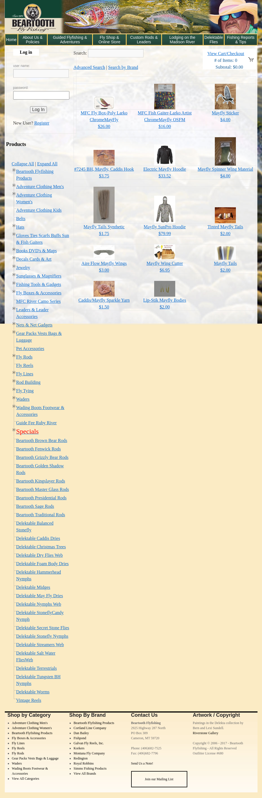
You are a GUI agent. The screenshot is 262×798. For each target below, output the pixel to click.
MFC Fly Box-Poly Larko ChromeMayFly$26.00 (104, 120)
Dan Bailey (81, 733)
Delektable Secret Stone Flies (42, 627)
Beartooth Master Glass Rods (42, 489)
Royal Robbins (84, 763)
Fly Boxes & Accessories (38, 292)
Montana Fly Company (89, 753)
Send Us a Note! (142, 763)
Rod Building (28, 382)
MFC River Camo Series (38, 301)
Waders (23, 399)
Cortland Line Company (90, 728)
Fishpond (80, 738)
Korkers (79, 748)
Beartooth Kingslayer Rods (40, 481)
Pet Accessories (30, 348)
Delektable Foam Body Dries (42, 563)
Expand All (47, 163)
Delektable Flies (213, 39)
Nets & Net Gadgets (34, 325)
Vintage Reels (28, 700)
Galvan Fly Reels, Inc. (89, 743)
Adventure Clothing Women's (32, 728)
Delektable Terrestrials (36, 668)
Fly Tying (25, 390)
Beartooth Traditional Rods (40, 514)
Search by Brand (123, 67)
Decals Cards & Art (34, 259)
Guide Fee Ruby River (36, 422)
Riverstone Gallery (205, 733)
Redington (81, 758)
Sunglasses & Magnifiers (38, 276)
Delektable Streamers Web (40, 644)
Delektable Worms (33, 691)
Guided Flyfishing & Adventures (70, 39)
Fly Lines (24, 373)
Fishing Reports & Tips (240, 39)
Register (41, 123)
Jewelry (23, 267)
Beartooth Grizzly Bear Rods (42, 457)
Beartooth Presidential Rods (41, 497)
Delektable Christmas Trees (41, 546)
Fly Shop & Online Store (109, 39)
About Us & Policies (33, 39)
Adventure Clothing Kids (39, 210)
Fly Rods (24, 357)
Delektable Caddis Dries (38, 538)
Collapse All (23, 163)
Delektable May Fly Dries (39, 595)
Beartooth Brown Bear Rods (41, 440)
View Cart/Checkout (225, 53)
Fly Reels (24, 365)
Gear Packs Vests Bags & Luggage (35, 758)
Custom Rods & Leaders (144, 39)
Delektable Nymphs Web (38, 604)
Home (11, 39)
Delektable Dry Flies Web (39, 555)
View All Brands (85, 774)
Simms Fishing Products (90, 768)
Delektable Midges (33, 587)
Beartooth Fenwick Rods (38, 449)
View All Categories (25, 779)
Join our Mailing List (159, 779)
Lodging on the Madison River (182, 39)
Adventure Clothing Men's (40, 186)
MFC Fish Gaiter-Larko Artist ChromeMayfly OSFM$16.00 (165, 120)
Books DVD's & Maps (36, 250)
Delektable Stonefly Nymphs (42, 636)
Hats (20, 227)
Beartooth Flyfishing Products (32, 733)
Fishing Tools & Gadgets (38, 284)
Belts (21, 218)
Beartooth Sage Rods (35, 506)
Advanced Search (89, 67)
